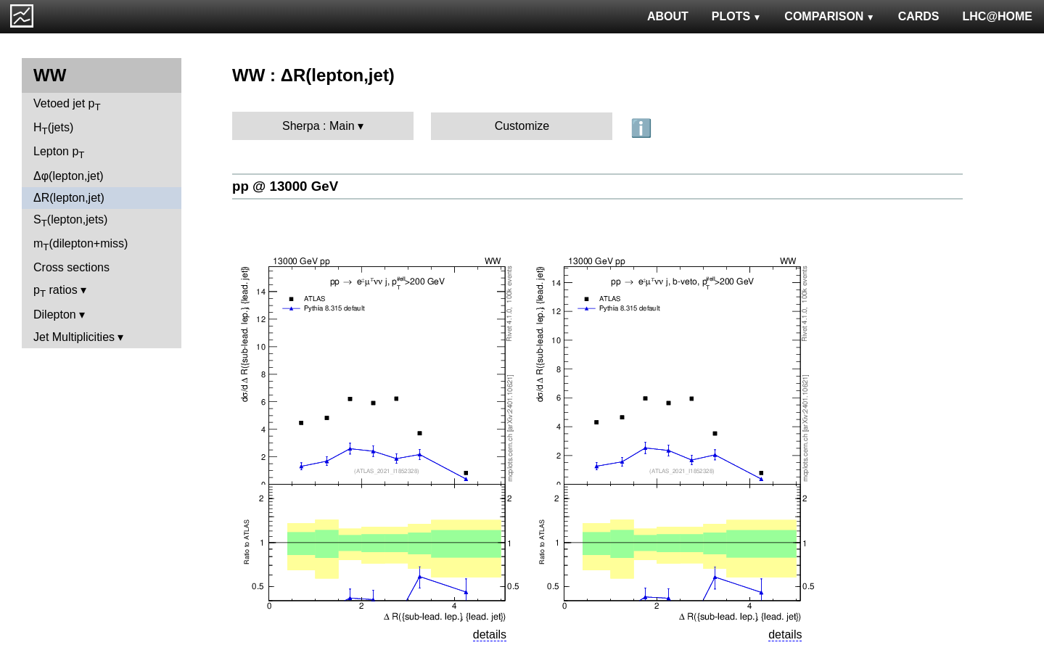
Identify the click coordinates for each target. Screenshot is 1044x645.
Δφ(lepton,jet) (68, 176)
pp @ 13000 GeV (285, 186)
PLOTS (737, 16)
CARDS (919, 16)
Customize (522, 126)
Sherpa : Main (318, 126)
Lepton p (58, 152)
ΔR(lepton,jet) (68, 198)
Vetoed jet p (67, 104)
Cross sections (71, 267)
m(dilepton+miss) (80, 244)
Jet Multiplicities (74, 337)
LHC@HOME (997, 16)
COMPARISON (829, 16)
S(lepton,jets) (70, 221)
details (489, 634)
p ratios (55, 291)
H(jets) (53, 128)
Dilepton (54, 314)
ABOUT (668, 16)
